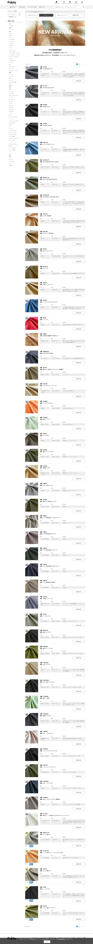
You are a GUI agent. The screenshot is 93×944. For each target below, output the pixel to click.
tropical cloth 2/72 (47, 125)
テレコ (10, 37)
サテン (10, 84)
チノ (10, 126)
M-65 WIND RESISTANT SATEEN (50, 162)
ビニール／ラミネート (13, 138)
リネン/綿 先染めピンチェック (50, 550)
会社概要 (73, 937)
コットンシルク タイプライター (50, 751)
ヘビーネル (45, 319)
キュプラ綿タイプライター (49, 908)
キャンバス (11, 109)
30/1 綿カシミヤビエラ (49, 682)
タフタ (10, 124)
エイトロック (12, 66)
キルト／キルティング (13, 95)
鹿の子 (10, 27)
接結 (10, 72)
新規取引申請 (75, 15)
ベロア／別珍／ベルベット (14, 53)
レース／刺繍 (12, 150)
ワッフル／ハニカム (13, 70)
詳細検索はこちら (12, 16)
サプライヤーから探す (32, 7)
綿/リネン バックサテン (48, 451)
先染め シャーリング (48, 598)
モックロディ (12, 39)
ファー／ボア (12, 140)
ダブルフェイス (12, 60)
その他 (10, 165)
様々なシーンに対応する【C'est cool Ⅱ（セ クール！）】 (56, 815)
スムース (11, 33)
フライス (11, 29)
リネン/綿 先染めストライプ (49, 534)
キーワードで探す (12, 11)
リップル (11, 62)
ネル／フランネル (12, 134)
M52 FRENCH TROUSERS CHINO (51, 197)
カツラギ (11, 105)
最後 (84, 64)
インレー (11, 49)
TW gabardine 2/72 (47, 69)
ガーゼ (10, 103)
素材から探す (22, 7)
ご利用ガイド (35, 937)
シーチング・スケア (13, 117)
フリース (11, 74)
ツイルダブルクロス (47, 403)
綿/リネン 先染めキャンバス (49, 501)
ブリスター (11, 91)
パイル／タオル (12, 51)
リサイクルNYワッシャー (49, 144)
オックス (11, 101)
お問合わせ (79, 937)
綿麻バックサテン (47, 715)
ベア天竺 (11, 25)
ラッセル (11, 45)
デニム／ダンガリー (13, 130)
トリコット (11, 43)
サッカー (11, 80)
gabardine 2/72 (46, 106)
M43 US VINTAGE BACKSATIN (50, 179)
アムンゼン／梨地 (12, 82)
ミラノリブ (11, 68)
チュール (11, 78)
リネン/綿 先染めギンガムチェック (51, 566)
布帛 (10, 88)
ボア (10, 89)
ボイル (10, 146)
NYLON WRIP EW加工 (48, 353)
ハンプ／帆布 (12, 136)
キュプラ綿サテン (47, 871)
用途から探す (42, 7)
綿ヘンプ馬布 (46, 698)
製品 (10, 155)
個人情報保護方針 (52, 937)
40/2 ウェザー (46, 664)
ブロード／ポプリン (13, 144)
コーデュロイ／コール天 (14, 55)
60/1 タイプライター (48, 783)
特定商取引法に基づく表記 (63, 937)
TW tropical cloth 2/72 (48, 87)
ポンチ (10, 35)
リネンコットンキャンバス (49, 767)
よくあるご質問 (43, 937)
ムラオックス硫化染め (48, 233)
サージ (10, 115)
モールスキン (46, 435)
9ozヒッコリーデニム (48, 251)
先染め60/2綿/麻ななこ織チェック (51, 335)
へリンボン (11, 93)
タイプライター (12, 122)
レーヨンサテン (46, 889)
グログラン (11, 111)
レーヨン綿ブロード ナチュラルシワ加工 (53, 852)
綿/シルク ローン (47, 419)
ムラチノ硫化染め (47, 216)
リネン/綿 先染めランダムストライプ (51, 517)
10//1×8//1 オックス (48, 485)
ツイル (10, 47)
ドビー (10, 163)
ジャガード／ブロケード (14, 56)
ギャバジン (11, 107)
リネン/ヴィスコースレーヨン (50, 385)
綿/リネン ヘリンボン (48, 648)
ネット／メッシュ (12, 132)
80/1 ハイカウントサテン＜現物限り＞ (52, 799)
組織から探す (12, 7)
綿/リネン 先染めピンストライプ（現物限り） (53, 369)
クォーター (11, 58)
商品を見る (78, 81)
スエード (11, 159)
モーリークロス (12, 148)
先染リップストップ (47, 284)
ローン (10, 153)
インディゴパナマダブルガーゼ (50, 302)
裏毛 (10, 31)
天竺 (10, 24)
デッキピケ (45, 268)
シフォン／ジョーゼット (14, 121)
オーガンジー (12, 99)
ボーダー (11, 76)
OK (47, 941)
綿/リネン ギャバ (47, 632)
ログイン (46, 15)
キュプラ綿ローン (47, 834)
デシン (10, 157)
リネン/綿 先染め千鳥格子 (49, 582)
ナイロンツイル (46, 616)
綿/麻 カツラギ (46, 468)
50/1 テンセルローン (48, 733)
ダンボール (11, 41)
